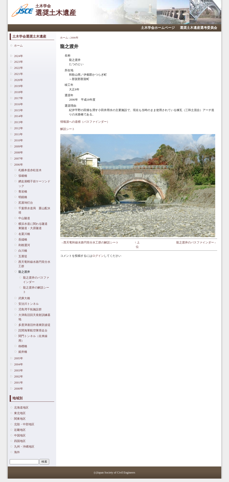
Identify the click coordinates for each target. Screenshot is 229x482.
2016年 (18, 104)
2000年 (18, 388)
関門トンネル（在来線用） (32, 338)
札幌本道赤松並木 (30, 170)
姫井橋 (22, 351)
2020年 (18, 80)
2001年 (18, 382)
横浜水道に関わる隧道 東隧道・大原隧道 (34, 226)
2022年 (18, 68)
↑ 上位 (137, 245)
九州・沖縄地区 (24, 446)
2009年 (18, 146)
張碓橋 (22, 175)
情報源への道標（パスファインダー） (85, 121)
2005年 (18, 358)
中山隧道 (24, 218)
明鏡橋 (22, 197)
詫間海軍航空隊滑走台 (32, 330)
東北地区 (20, 413)
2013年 (18, 122)
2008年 (18, 152)
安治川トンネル (28, 303)
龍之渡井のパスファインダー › (196, 242)
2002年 (18, 376)
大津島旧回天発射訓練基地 (34, 317)
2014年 (18, 116)
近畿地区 (20, 430)
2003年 (18, 370)
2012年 (18, 128)
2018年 (18, 92)
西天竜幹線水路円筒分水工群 (34, 264)
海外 (17, 452)
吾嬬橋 (22, 239)
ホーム (18, 45)
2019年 (18, 86)
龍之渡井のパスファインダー (36, 280)
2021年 (18, 74)
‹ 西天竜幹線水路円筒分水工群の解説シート (90, 242)
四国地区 (20, 441)
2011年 (18, 134)
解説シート (67, 129)
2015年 (18, 110)
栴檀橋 (22, 346)
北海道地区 (21, 407)
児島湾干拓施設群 (30, 309)
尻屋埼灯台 (25, 202)
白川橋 (22, 250)
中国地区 (20, 435)
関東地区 (20, 418)
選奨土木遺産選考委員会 (198, 28)
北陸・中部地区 (24, 424)
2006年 (18, 164)
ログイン (98, 255)
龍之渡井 (24, 271)
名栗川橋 (24, 234)
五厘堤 (22, 256)
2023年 (18, 62)
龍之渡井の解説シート (36, 290)
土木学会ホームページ (158, 28)
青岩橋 (22, 191)
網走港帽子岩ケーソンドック (34, 183)
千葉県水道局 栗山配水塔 (34, 210)
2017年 (18, 98)
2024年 (18, 56)
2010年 (18, 140)
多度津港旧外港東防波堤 (34, 325)
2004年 (18, 364)
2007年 (18, 158)
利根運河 (24, 245)
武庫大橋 (24, 298)
